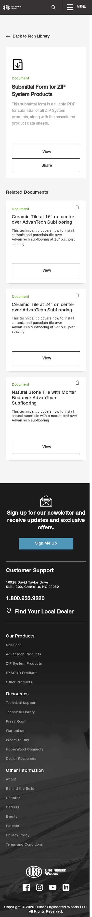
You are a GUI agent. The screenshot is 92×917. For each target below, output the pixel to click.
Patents (12, 826)
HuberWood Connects (24, 749)
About (11, 779)
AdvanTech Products (23, 654)
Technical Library (20, 712)
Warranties (15, 731)
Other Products (19, 682)
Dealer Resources (21, 759)
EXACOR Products (22, 673)
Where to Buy (17, 740)
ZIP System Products (24, 664)
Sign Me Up (46, 544)
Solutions (14, 645)
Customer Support (29, 571)
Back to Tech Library (28, 36)
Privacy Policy (17, 835)
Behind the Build (20, 789)
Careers (12, 807)
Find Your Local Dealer (40, 612)
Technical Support (21, 703)
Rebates (13, 798)
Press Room (16, 722)
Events (11, 817)
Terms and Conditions (24, 845)
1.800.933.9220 (25, 599)
